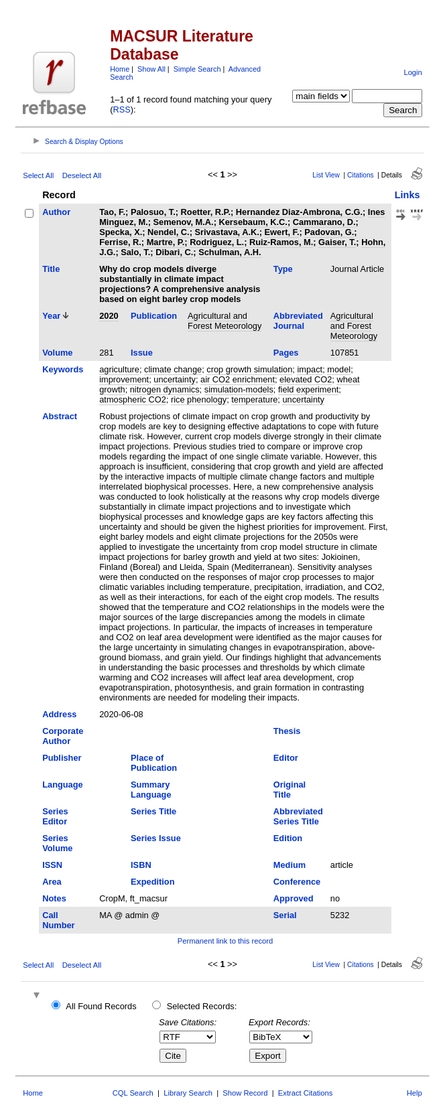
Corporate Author (62, 736)
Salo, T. (135, 252)
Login (412, 72)
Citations (360, 175)
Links (407, 195)
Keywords (62, 369)
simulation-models (238, 389)
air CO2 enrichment (237, 379)
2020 (108, 316)
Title (51, 269)
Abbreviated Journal (298, 321)
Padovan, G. (329, 232)
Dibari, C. (174, 252)
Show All (151, 69)
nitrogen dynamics (165, 389)
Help (414, 1093)
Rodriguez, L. (217, 242)
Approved (293, 898)
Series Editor (55, 816)
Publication (154, 316)
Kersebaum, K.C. (252, 222)
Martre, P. (166, 242)
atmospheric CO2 (132, 399)
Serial (285, 915)
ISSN (52, 865)
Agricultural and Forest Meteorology (224, 321)
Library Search (188, 1093)
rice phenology (199, 399)
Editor (285, 758)
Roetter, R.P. (206, 212)
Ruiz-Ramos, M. (281, 242)
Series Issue (156, 838)
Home (119, 69)
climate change (173, 369)
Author (56, 212)
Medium (289, 865)
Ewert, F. (282, 232)
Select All (38, 175)
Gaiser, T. (337, 242)
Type (283, 269)
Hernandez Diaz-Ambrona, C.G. (299, 212)
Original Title (289, 790)
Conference (296, 882)
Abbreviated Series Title (298, 816)
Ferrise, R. (120, 242)
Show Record (244, 1093)
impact (309, 369)
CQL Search (133, 1093)
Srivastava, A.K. (226, 232)
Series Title (153, 811)
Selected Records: (202, 1006)
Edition (287, 838)
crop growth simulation (249, 369)
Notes (54, 898)
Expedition (152, 882)
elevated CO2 (305, 379)
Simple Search (197, 69)
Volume (57, 353)
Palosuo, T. (153, 212)
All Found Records (101, 1006)
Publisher (61, 758)
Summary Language (151, 790)
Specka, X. (120, 232)
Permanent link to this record (225, 941)
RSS (121, 109)
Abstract (59, 416)
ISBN (141, 865)
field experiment (308, 389)
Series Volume (57, 843)
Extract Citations (305, 1093)
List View (326, 175)
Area (51, 882)
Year (51, 316)
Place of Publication (154, 763)
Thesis (287, 731)
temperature (254, 399)
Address (59, 714)
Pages (286, 353)
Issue (142, 353)
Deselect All (81, 175)
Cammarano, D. (324, 222)
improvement (124, 379)
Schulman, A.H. (229, 252)
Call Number (58, 920)
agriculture (119, 369)
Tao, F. (112, 212)
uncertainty (174, 379)
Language (62, 785)
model (339, 369)
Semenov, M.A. (183, 222)
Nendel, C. (168, 232)
